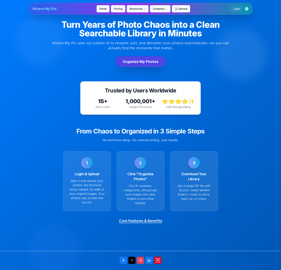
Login (236, 8)
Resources (138, 8)
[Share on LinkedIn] (149, 260)
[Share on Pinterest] (157, 260)
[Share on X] (131, 260)
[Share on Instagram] (140, 260)
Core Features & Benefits (140, 221)
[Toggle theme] (247, 9)
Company (160, 8)
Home (103, 8)
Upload (181, 8)
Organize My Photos (140, 61)
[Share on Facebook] (123, 260)
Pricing (118, 8)
